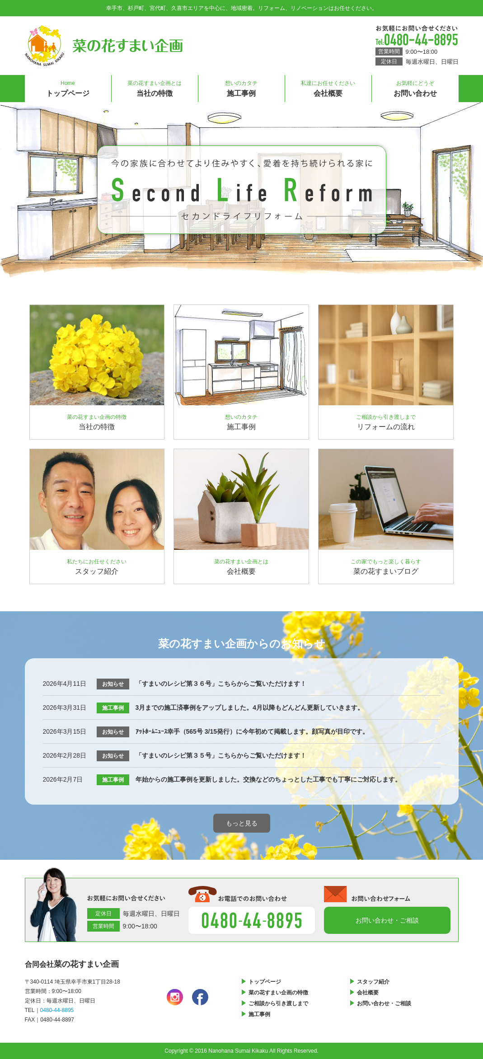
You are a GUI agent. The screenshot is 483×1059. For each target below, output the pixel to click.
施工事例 (241, 86)
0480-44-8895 (416, 39)
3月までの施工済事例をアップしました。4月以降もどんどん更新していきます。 (250, 707)
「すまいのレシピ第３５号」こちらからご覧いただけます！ (221, 755)
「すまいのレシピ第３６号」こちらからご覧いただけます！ (221, 683)
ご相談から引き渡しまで (278, 1003)
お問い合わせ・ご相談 (384, 1003)
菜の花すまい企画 (104, 45)
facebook (200, 997)
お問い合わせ (415, 86)
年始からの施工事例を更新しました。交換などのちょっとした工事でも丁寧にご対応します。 (268, 779)
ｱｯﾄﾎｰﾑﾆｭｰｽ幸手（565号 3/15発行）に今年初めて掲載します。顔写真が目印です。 (252, 731)
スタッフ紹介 (373, 982)
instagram (175, 997)
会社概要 (328, 86)
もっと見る (242, 823)
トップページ (68, 86)
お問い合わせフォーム (387, 920)
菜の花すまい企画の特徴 (278, 992)
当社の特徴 (155, 86)
